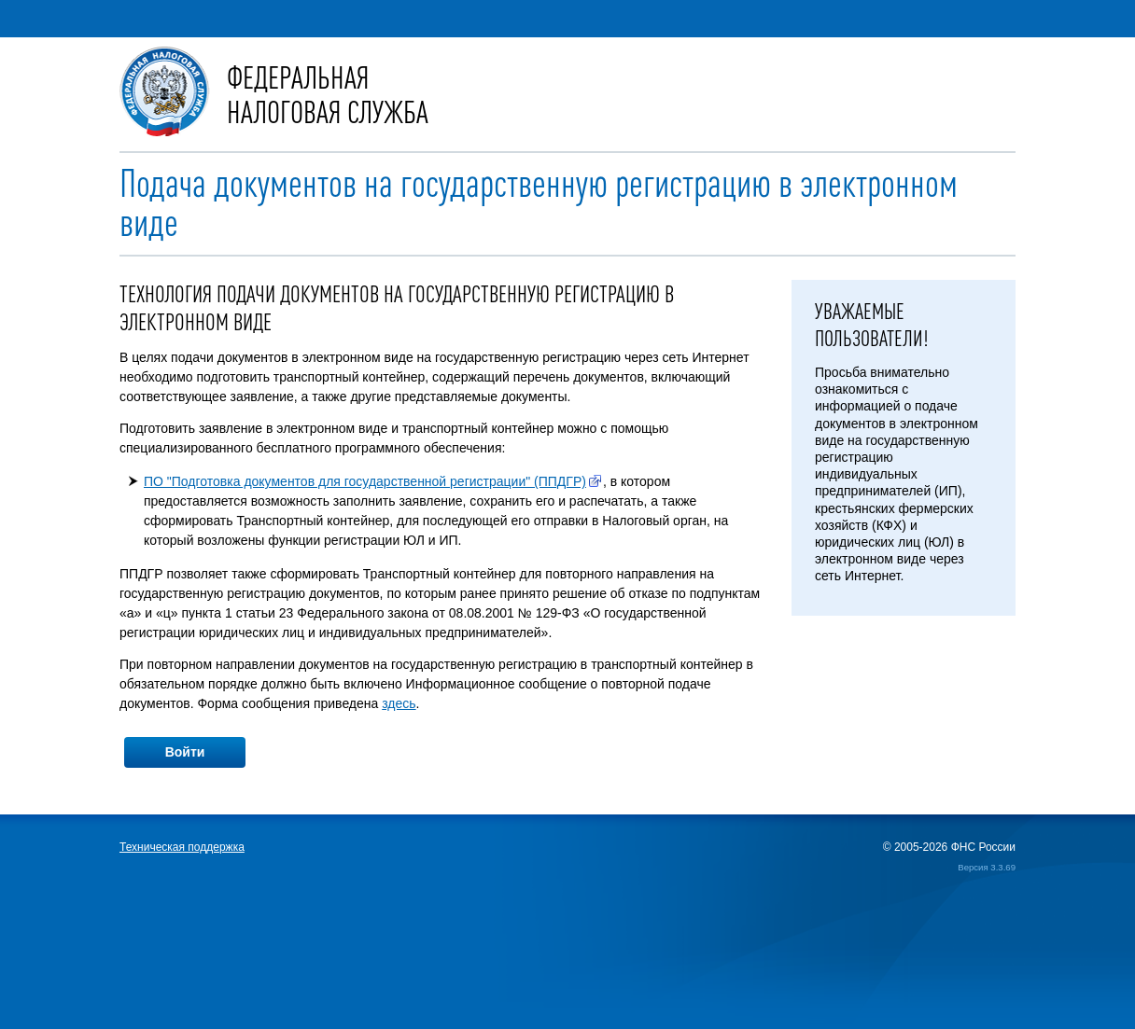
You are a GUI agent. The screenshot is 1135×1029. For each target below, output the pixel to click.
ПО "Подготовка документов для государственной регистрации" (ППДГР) (365, 481)
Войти (185, 751)
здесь (398, 703)
